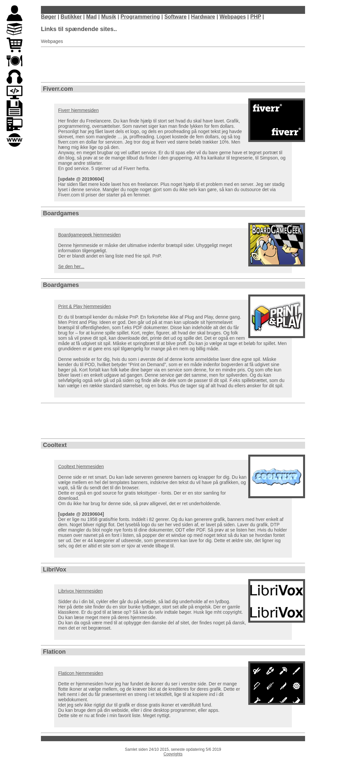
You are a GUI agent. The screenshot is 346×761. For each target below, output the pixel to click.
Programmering (140, 16)
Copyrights (172, 754)
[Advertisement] (173, 65)
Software (175, 16)
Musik (108, 16)
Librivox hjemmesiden (80, 591)
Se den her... (71, 266)
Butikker (71, 16)
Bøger (48, 16)
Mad (91, 16)
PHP (255, 16)
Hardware (203, 16)
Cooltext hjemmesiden (81, 466)
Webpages (233, 16)
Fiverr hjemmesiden (78, 110)
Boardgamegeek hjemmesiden (89, 234)
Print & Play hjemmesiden (84, 306)
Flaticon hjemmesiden (80, 673)
